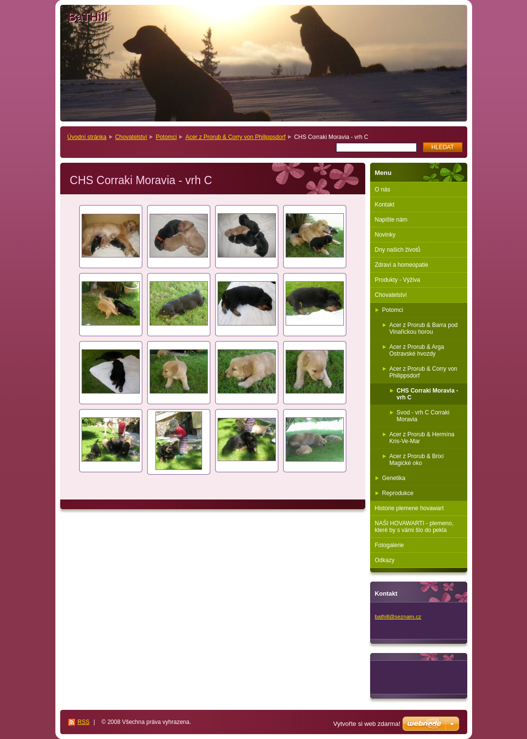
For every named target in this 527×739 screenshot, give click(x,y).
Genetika (394, 478)
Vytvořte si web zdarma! (366, 723)
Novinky (385, 234)
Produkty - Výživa (397, 279)
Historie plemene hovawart (409, 508)
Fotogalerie (389, 545)
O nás (383, 189)
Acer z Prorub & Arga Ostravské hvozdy (417, 350)
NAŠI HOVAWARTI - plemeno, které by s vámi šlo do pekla (414, 526)
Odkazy (385, 560)
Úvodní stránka (87, 137)
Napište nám (391, 219)
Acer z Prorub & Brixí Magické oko (417, 459)
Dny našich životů (398, 249)
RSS (84, 722)
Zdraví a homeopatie (401, 264)
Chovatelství (131, 137)
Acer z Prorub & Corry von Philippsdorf (236, 137)
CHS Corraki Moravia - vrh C (428, 394)
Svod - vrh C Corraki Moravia (423, 416)
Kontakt (385, 204)
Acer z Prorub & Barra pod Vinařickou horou (424, 328)
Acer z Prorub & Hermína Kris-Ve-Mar (422, 438)
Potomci (166, 137)
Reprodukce (398, 493)
